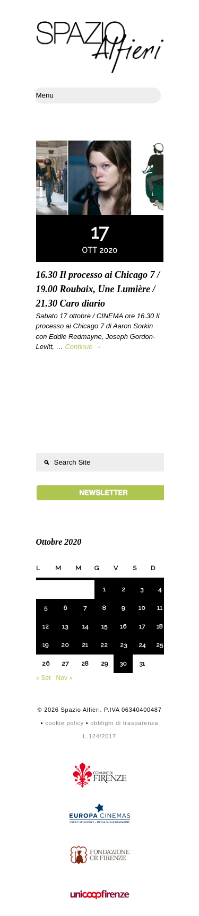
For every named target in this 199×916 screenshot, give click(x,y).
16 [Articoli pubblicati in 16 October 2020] (123, 626)
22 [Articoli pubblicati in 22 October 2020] (104, 645)
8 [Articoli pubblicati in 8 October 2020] (104, 608)
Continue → (83, 347)
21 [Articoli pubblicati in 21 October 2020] (85, 645)
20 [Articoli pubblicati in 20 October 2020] (65, 645)
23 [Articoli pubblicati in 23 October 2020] (123, 645)
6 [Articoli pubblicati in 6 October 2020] (65, 608)
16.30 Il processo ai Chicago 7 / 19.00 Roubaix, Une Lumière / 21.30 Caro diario (98, 289)
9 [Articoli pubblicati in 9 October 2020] (123, 608)
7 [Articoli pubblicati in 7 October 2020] (84, 608)
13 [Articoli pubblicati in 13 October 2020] (65, 626)
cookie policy (64, 723)
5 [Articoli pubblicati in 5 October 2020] (45, 608)
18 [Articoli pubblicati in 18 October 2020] (160, 626)
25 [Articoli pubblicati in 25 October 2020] (159, 645)
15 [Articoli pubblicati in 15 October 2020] (104, 626)
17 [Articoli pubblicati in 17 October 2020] (142, 626)
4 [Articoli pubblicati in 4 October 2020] (159, 589)
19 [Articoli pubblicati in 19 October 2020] (45, 645)
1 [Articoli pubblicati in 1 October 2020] (104, 589)
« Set (43, 678)
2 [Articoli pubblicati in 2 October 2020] (123, 589)
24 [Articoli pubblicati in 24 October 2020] (142, 645)
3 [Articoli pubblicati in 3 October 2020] (141, 589)
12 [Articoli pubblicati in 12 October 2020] (45, 626)
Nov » (64, 678)
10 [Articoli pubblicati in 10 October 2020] (142, 608)
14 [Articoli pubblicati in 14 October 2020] (85, 626)
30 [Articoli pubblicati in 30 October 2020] (123, 663)
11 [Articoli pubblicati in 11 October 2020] (159, 608)
